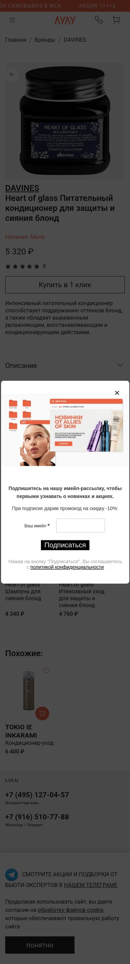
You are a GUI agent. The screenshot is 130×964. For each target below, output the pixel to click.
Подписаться (65, 544)
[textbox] (65, 492)
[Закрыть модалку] (117, 393)
